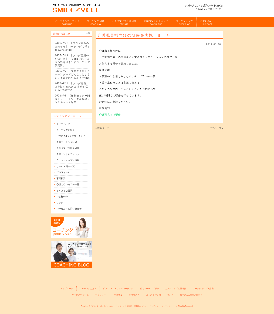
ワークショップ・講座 (67, 160)
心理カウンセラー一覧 (67, 184)
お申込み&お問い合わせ (191, 295)
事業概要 (61, 178)
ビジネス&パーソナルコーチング (118, 288)
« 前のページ (102, 128)
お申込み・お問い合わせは (204, 6)
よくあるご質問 (64, 190)
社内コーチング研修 (149, 288)
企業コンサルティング (67, 154)
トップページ (63, 124)
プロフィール (63, 172)
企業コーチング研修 (66, 142)
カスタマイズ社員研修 (67, 148)
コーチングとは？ (65, 130)
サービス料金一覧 (65, 166)
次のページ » (216, 128)
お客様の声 (62, 196)
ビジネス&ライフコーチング (70, 136)
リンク (59, 202)
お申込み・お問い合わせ (69, 208)
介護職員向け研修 (110, 114)
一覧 (88, 33)
